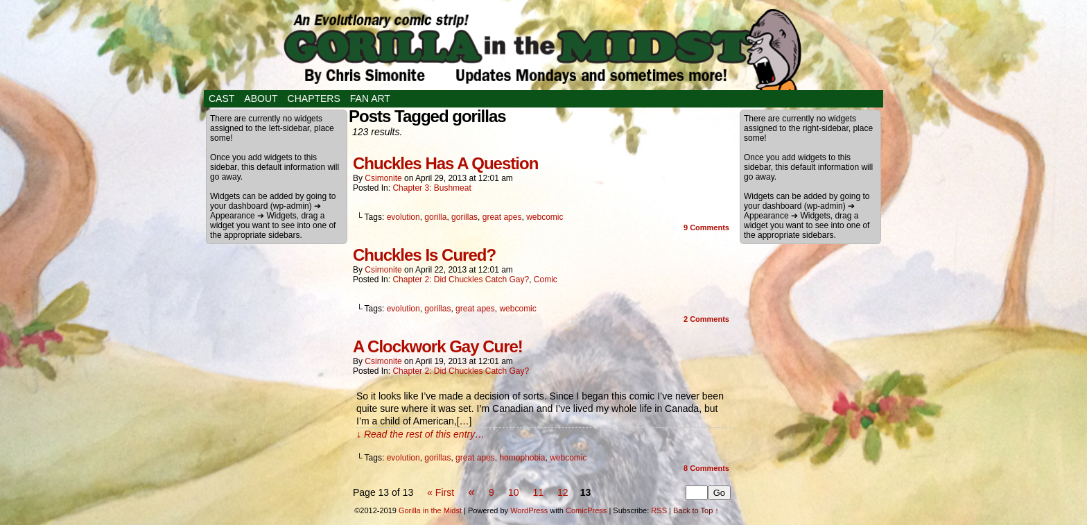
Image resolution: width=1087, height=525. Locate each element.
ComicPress (586, 510)
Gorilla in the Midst (430, 510)
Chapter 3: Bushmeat (431, 188)
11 (538, 492)
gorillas (464, 217)
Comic (545, 279)
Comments (706, 227)
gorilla (435, 217)
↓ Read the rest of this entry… (420, 434)
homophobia (522, 458)
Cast (221, 98)
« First (440, 492)
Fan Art (370, 98)
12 (562, 492)
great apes (502, 217)
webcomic (544, 217)
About (260, 98)
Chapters (314, 98)
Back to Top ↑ (696, 510)
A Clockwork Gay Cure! (438, 346)
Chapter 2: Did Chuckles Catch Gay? (460, 279)
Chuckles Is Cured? (424, 255)
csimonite (383, 178)
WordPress (529, 510)
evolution (403, 217)
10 (513, 492)
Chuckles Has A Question (445, 163)
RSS (659, 510)
